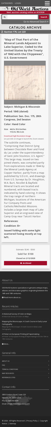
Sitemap (12, 423)
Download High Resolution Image (17, 136)
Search (44, 17)
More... (5, 344)
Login (18, 3)
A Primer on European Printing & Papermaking (20, 334)
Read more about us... (12, 297)
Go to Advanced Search (36, 21)
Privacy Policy (32, 420)
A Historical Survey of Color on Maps (16, 314)
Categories (7, 3)
